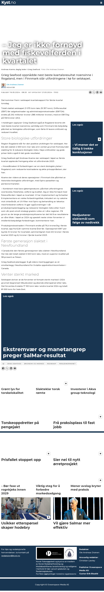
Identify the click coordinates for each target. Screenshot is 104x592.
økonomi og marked (34, 364)
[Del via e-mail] (101, 92)
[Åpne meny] (101, 3)
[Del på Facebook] (90, 92)
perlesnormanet (67, 364)
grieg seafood (14, 364)
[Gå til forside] (9, 3)
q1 (3, 364)
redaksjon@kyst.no (10, 556)
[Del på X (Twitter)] (93, 92)
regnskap (51, 364)
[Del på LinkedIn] (97, 92)
